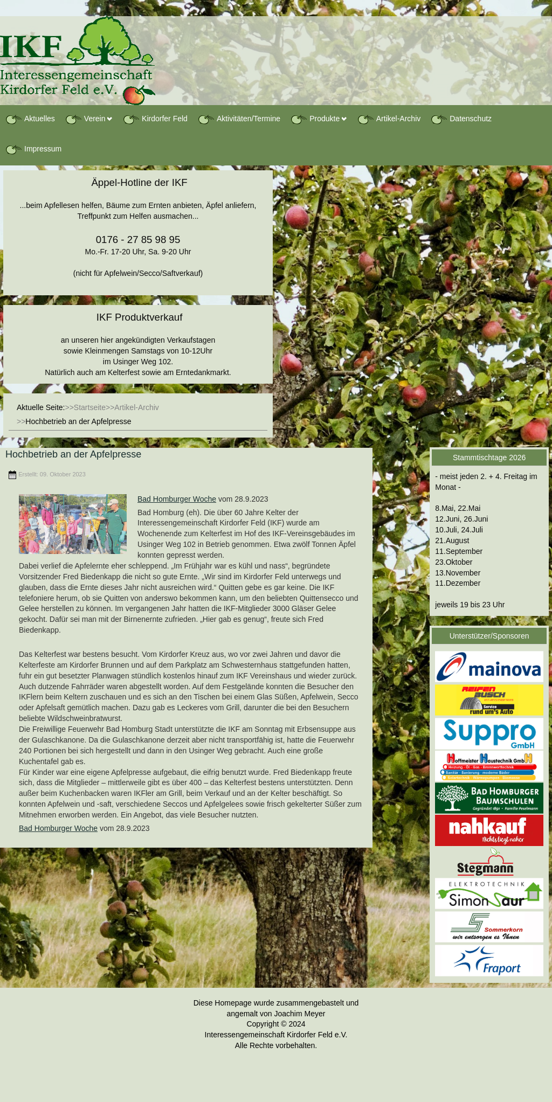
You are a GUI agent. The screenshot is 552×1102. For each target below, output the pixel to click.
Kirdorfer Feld (155, 119)
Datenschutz (461, 119)
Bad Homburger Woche (176, 499)
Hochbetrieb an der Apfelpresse (73, 454)
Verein (85, 119)
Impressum (33, 149)
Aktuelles (30, 119)
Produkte (315, 119)
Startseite (90, 407)
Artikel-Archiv (388, 119)
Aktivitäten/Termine (238, 119)
